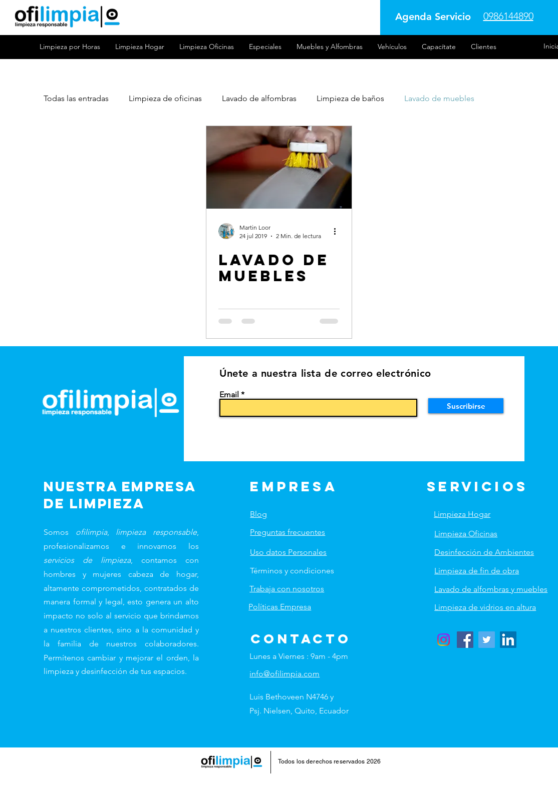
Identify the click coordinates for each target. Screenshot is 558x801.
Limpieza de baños (350, 98)
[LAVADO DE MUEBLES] (279, 167)
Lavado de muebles (439, 98)
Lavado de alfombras (259, 98)
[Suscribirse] (465, 405)
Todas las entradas (76, 98)
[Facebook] (465, 639)
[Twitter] (486, 639)
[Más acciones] (338, 231)
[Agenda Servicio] (433, 17)
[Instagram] (443, 639)
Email (229, 395)
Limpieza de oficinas (165, 98)
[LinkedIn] (508, 639)
